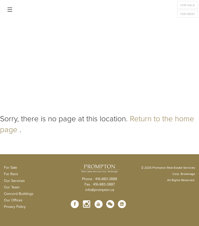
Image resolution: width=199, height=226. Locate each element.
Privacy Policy (15, 207)
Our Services (14, 181)
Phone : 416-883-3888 (99, 179)
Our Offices (13, 200)
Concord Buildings (18, 194)
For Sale (187, 5)
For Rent (187, 14)
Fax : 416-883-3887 (99, 184)
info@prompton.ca (99, 190)
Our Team (11, 187)
